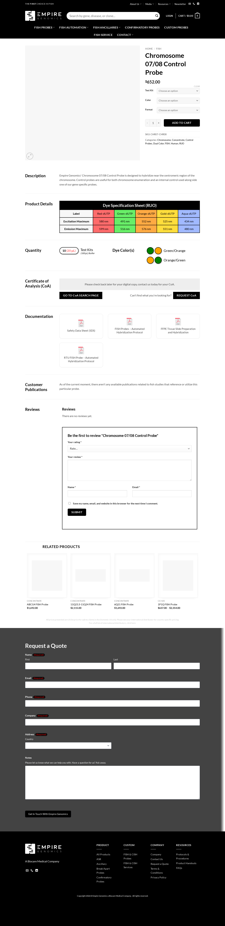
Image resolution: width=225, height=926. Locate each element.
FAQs (179, 867)
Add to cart (181, 122)
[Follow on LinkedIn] (198, 4)
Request (186, 295)
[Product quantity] (153, 123)
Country (29, 739)
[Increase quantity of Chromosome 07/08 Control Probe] (159, 123)
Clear (197, 86)
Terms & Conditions (157, 870)
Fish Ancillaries (107, 27)
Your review (75, 456)
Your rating (75, 442)
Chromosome (164, 140)
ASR (99, 859)
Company (37, 715)
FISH (158, 48)
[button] (169, 15)
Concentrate (178, 140)
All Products (103, 854)
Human (174, 143)
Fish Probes (44, 27)
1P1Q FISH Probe (167, 604)
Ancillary (102, 863)
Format (149, 109)
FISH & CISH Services (130, 865)
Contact (125, 35)
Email (136, 487)
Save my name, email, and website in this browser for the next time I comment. (115, 503)
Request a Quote (160, 863)
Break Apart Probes (103, 870)
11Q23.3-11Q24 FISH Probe (85, 604)
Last (116, 659)
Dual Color (158, 143)
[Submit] (157, 16)
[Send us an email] (190, 4)
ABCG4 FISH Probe (37, 604)
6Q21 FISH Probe (123, 604)
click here (131, 623)
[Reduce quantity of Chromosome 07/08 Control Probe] (147, 123)
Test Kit (149, 90)
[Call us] (194, 4)
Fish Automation (73, 27)
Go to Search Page (81, 295)
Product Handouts (186, 863)
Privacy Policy (158, 877)
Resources (164, 4)
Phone (35, 696)
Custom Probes (176, 27)
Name (72, 487)
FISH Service (103, 34)
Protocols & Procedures (182, 856)
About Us (136, 4)
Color (148, 100)
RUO (181, 143)
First (27, 659)
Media (149, 4)
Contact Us (157, 859)
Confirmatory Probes (142, 27)
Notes (28, 757)
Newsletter (180, 4)
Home (149, 48)
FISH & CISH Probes (130, 856)
